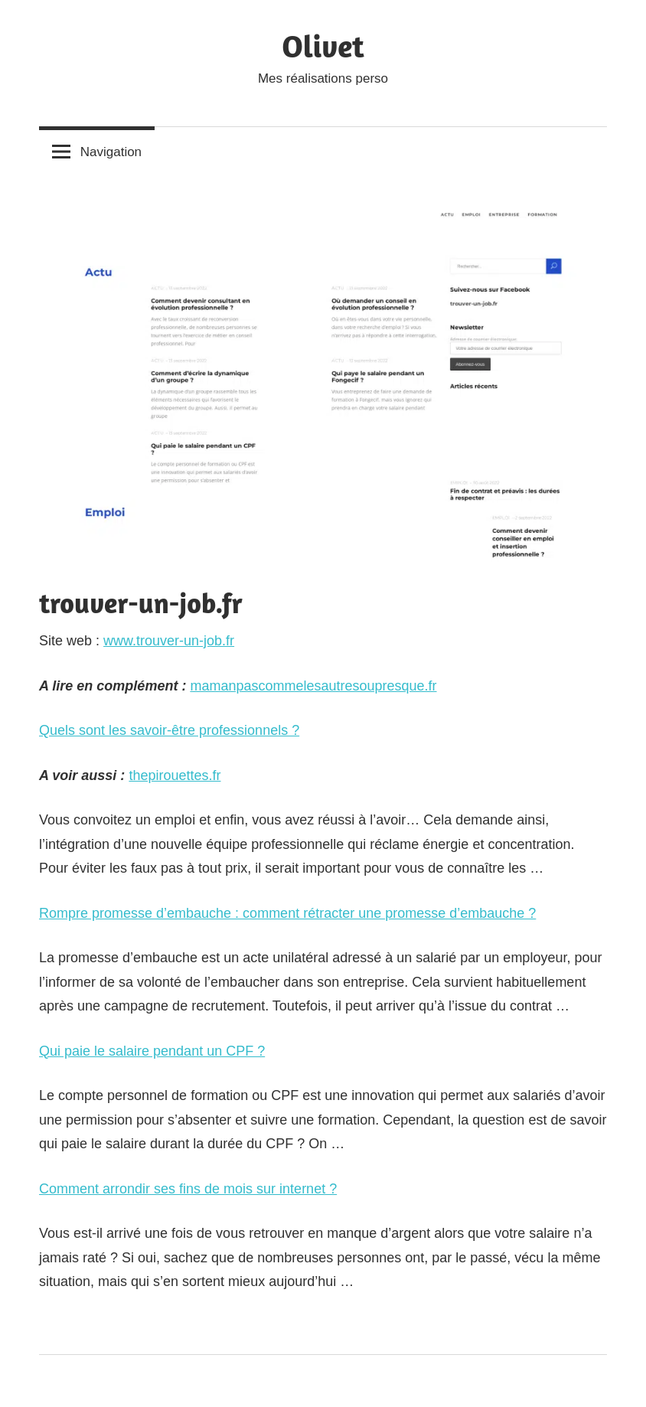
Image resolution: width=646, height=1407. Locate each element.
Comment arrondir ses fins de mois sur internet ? (188, 1188)
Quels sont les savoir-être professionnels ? (169, 730)
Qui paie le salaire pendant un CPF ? (152, 1051)
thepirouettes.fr (174, 775)
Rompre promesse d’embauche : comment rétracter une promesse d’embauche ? (287, 913)
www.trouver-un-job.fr (168, 640)
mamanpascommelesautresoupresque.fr (313, 686)
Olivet (323, 46)
